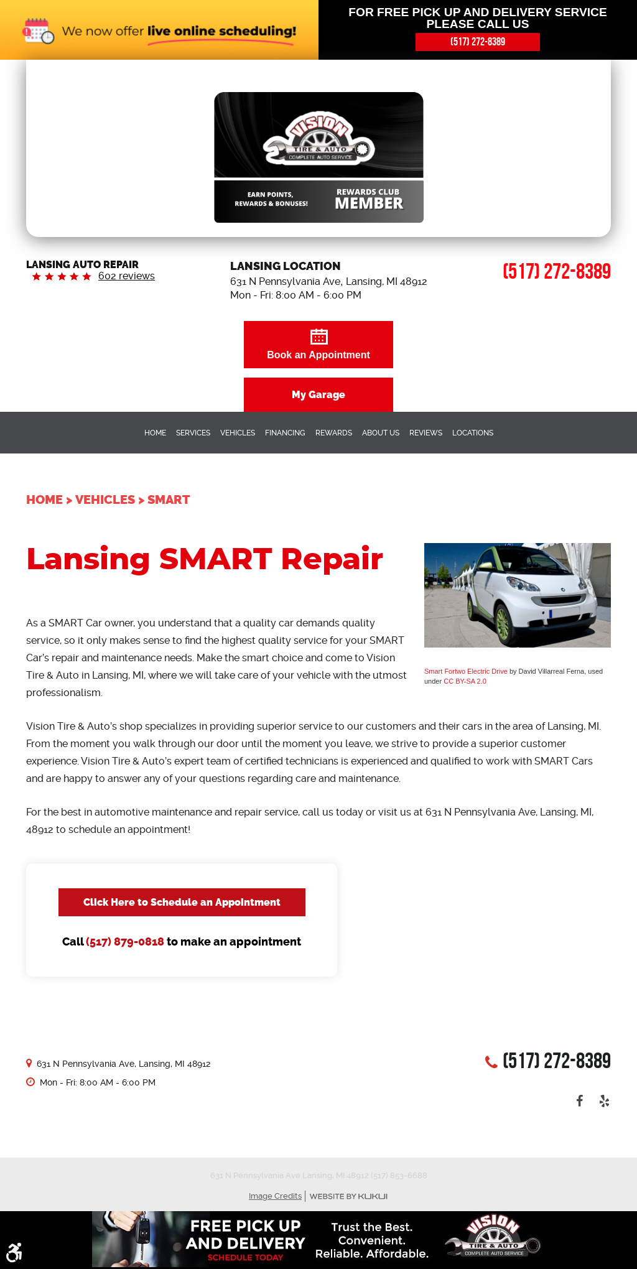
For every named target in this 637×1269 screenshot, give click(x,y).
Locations (472, 433)
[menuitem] (155, 432)
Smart (168, 499)
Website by (348, 1196)
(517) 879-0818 (125, 942)
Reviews (425, 433)
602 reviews (126, 276)
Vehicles (237, 433)
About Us (380, 433)
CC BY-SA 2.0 (465, 681)
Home (155, 433)
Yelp (604, 1101)
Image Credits (275, 1196)
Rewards (333, 433)
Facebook (580, 1101)
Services (193, 433)
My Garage (318, 395)
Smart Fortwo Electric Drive (466, 671)
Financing (285, 433)
